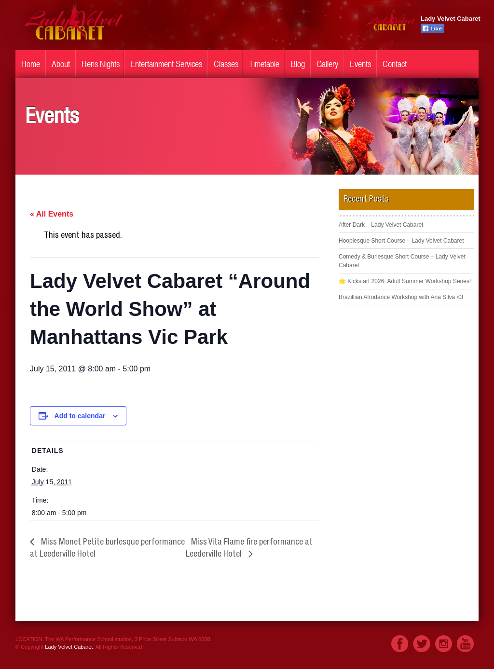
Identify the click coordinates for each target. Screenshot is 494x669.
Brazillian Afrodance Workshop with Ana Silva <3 (401, 297)
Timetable (264, 64)
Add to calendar (80, 416)
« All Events (51, 214)
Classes (226, 64)
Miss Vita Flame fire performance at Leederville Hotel (249, 548)
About (61, 64)
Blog (298, 64)
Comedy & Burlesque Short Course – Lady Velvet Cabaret (402, 261)
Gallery (327, 64)
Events (360, 64)
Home (30, 64)
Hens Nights (101, 64)
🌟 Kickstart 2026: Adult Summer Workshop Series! (405, 281)
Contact (395, 64)
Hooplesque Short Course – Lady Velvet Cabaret (401, 240)
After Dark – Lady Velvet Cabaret (381, 224)
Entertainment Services (166, 64)
